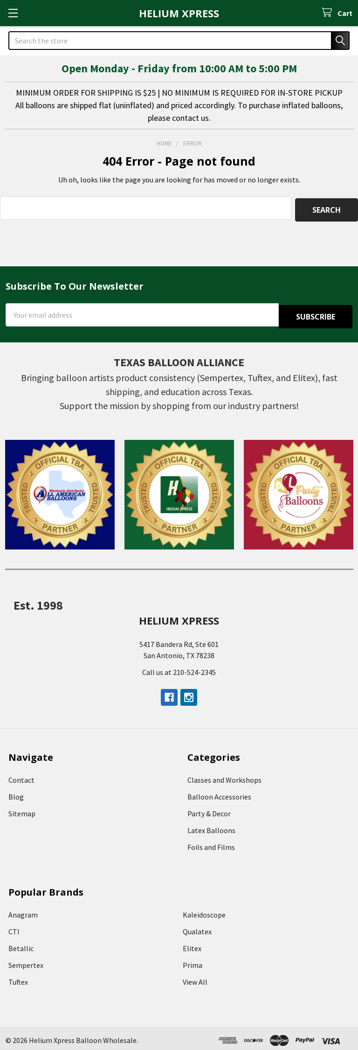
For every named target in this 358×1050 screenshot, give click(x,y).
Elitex (192, 944)
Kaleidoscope (204, 910)
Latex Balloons (211, 826)
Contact (21, 775)
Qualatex (197, 927)
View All (195, 977)
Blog (16, 792)
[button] (60, 491)
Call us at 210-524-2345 (179, 668)
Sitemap (21, 809)
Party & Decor (209, 809)
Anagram (23, 910)
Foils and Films (211, 843)
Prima (192, 961)
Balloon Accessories (219, 792)
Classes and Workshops (224, 775)
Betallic (21, 944)
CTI (14, 927)
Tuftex (18, 977)
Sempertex (25, 961)
